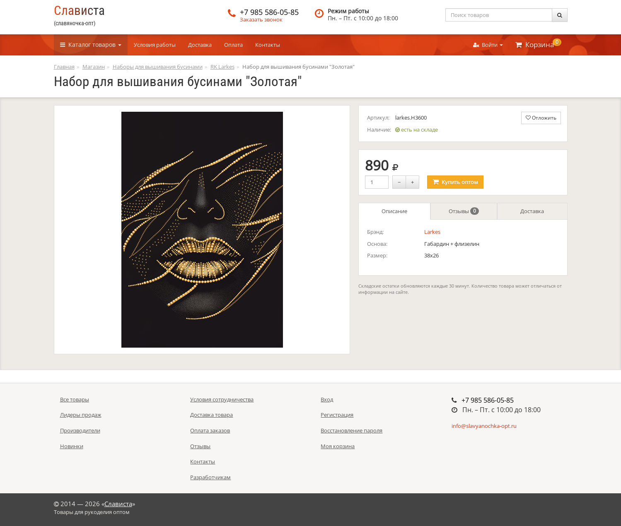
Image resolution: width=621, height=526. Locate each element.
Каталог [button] (90, 44)
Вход (327, 399)
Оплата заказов (210, 430)
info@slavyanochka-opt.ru (484, 426)
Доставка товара (211, 414)
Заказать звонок (261, 19)
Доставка (200, 44)
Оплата (233, 44)
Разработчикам (210, 477)
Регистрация (337, 414)
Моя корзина (338, 446)
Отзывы (464, 211)
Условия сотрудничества (222, 399)
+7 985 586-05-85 (269, 12)
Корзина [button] (538, 43)
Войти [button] (488, 44)
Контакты (267, 44)
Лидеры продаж (80, 414)
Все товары (74, 399)
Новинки (71, 446)
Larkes (432, 231)
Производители (80, 430)
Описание (394, 211)
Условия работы (155, 44)
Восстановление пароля (351, 430)
